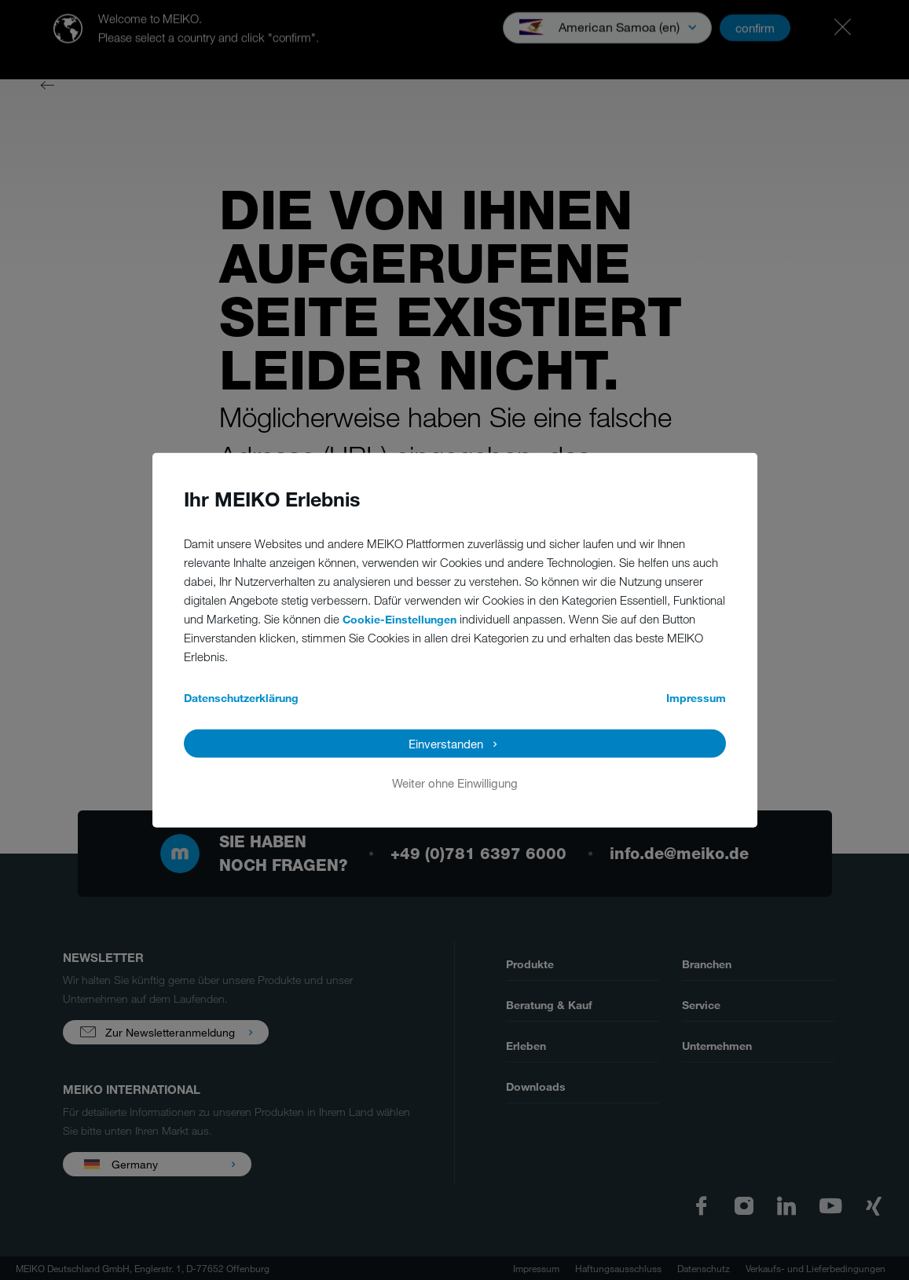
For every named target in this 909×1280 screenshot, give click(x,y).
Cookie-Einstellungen (399, 618)
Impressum (696, 697)
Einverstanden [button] (446, 743)
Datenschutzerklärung (241, 697)
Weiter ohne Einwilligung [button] (455, 782)
